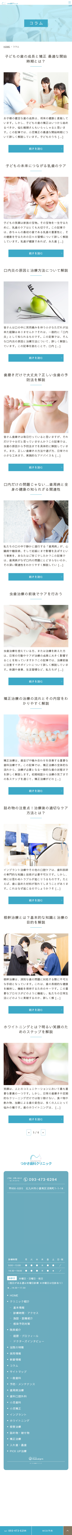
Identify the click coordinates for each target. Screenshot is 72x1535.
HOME (14, 1295)
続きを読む (36, 149)
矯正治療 (15, 1439)
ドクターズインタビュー (28, 1341)
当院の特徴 (17, 1347)
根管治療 (15, 1427)
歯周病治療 (17, 1390)
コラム (14, 1365)
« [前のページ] (29, 1132)
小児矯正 (15, 1408)
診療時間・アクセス (26, 1313)
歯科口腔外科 (18, 1396)
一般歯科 (15, 1378)
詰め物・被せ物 (20, 1433)
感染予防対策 (21, 1324)
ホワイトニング (20, 1420)
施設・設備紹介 (23, 1318)
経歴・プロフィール (26, 1336)
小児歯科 (15, 1402)
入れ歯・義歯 (18, 1445)
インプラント (18, 1414)
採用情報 (15, 1353)
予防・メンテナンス (22, 1384)
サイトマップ (18, 1372)
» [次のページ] (43, 1132)
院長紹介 (15, 1330)
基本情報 (19, 1307)
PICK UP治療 (18, 1451)
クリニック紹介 (20, 1301)
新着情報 (15, 1359)
